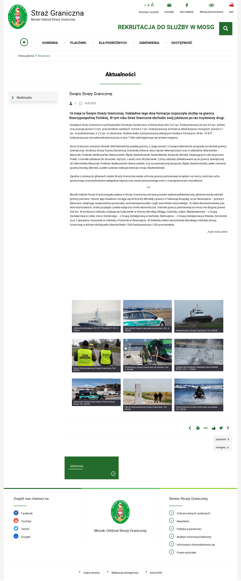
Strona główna (26, 56)
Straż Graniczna (55, 12)
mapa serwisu (91, 573)
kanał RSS (156, 573)
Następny (219, 447)
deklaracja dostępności (124, 573)
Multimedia (24, 98)
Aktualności (44, 56)
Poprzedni (220, 438)
